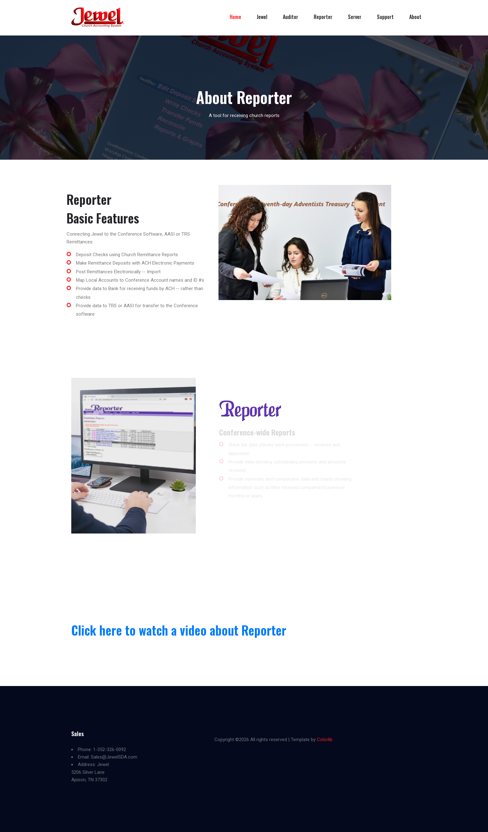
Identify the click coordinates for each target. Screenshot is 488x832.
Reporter (323, 17)
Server (354, 17)
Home (235, 17)
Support (385, 17)
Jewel (262, 17)
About (415, 17)
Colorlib (324, 739)
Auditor (290, 17)
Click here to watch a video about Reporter (178, 630)
